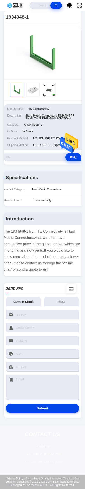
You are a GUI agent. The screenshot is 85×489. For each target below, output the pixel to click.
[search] (56, 5)
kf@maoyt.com (45, 454)
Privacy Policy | (15, 478)
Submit (42, 408)
